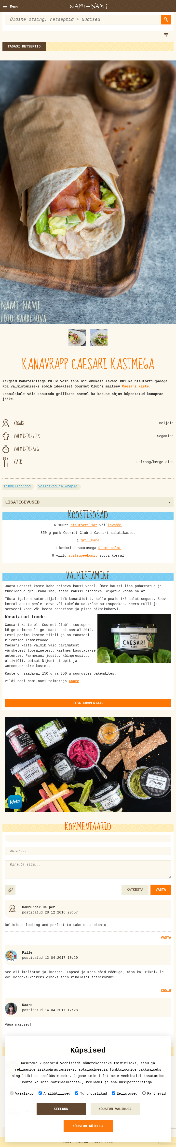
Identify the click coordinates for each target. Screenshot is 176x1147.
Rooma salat (109, 548)
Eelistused (124, 1093)
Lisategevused (88, 502)
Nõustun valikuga (114, 1109)
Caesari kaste (135, 386)
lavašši (115, 525)
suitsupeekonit (82, 556)
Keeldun (61, 1109)
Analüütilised (54, 1093)
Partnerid (154, 1093)
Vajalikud (22, 1093)
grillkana (90, 540)
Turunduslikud (91, 1093)
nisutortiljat (83, 525)
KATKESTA (135, 890)
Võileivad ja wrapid (58, 486)
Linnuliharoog (17, 486)
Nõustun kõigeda (87, 1126)
